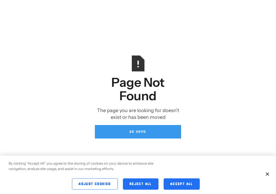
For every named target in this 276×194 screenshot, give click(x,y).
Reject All (141, 184)
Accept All (181, 184)
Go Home (138, 131)
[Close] (267, 175)
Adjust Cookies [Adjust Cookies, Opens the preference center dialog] (95, 184)
